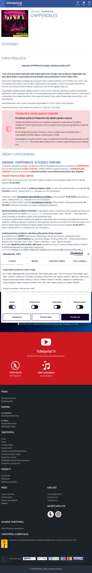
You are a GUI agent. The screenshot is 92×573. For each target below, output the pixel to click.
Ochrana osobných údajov (11, 454)
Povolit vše (75, 317)
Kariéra (4, 442)
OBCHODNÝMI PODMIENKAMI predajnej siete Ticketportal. (52, 324)
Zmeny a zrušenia (7, 494)
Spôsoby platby (7, 401)
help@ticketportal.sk (9, 423)
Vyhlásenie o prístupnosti (10, 463)
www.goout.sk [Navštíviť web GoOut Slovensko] (52, 497)
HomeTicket (5, 475)
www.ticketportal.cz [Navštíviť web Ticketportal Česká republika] (54, 494)
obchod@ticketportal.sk (10, 415)
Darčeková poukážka (9, 481)
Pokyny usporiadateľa (9, 500)
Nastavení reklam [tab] (57, 261)
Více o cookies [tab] (79, 261)
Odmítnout (17, 317)
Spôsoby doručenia (8, 398)
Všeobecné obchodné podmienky (13, 451)
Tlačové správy (6, 497)
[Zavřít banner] (88, 254)
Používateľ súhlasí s (49, 324)
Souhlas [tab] (12, 261)
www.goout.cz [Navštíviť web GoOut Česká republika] (52, 500)
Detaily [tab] (35, 261)
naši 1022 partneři (16, 274)
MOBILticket (5, 478)
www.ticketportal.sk (22, 141)
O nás (3, 438)
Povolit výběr (46, 317)
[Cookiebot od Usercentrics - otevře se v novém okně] (72, 254)
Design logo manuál (8, 457)
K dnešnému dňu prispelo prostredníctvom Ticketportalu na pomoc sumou (42, 540)
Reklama (4, 503)
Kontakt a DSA (6, 448)
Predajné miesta (7, 445)
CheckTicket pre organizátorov (12, 528)
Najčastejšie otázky (8, 426)
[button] (83, 4)
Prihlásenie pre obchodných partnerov (15, 460)
